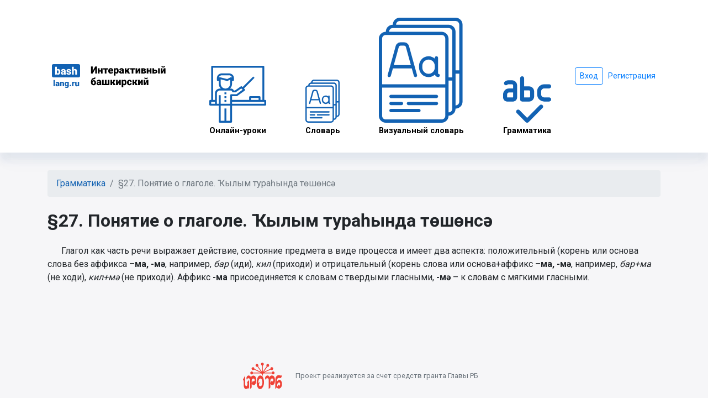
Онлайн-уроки (237, 100)
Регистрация (632, 75)
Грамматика (527, 105)
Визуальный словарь (421, 76)
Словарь (322, 107)
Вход (589, 75)
